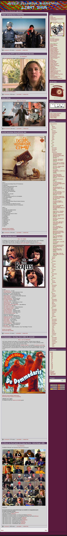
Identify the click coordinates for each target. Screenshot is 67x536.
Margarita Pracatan (8, 316)
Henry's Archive (54, 54)
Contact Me (53, 17)
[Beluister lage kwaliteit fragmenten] (10, 395)
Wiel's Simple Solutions (55, 113)
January (54, 266)
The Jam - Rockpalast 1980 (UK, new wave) (58, 160)
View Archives (53, 123)
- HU (52, 358)
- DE (52, 356)
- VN (52, 367)
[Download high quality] (7, 330)
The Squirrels (7, 290)
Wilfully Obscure (54, 71)
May (53, 137)
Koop (51, 59)
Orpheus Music (53, 48)
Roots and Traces (54, 63)
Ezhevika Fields (54, 68)
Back (2, 530)
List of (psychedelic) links (56, 78)
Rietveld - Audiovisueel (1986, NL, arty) (58, 215)
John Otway (6, 319)
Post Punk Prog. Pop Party (56, 74)
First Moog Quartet (8, 299)
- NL (22, 339)
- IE (51, 359)
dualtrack (52, 75)
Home (51, 16)
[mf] (15, 512)
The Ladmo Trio (7, 305)
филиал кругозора (54, 65)
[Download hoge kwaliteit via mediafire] (11, 396)
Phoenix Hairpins (54, 49)
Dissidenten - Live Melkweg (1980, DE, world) (57, 249)
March (53, 126)
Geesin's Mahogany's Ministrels (11, 304)
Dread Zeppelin (7, 326)
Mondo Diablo (53, 61)
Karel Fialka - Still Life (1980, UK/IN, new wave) (58, 254)
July (53, 135)
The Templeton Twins (9, 308)
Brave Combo (12, 313)
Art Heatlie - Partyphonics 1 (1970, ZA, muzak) (59, 170)
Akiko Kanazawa (7, 292)
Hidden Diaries (53, 64)
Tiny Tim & (6, 313)
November (54, 149)
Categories (53, 349)
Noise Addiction (54, 77)
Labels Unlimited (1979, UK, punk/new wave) (58, 246)
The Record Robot (54, 51)
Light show (52, 374)
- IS (51, 360)
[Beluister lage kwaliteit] (8, 228)
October (54, 130)
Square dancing (54, 52)
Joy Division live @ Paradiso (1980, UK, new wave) (58, 188)
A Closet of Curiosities (55, 53)
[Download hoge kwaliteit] (8, 229)
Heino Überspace (54, 73)
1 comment (5, 50)
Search (52, 378)
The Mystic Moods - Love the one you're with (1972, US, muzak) (59, 192)
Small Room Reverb (55, 57)
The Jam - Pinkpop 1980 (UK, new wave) (58, 167)
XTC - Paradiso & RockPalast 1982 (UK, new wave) (58, 227)
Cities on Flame (53, 58)
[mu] (18, 512)
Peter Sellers (7, 320)
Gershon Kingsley (8, 310)
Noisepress (53, 69)
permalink (18, 50)
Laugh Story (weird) (57, 239)
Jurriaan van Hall (25, 345)
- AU (52, 353)
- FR (52, 357)
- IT (51, 361)
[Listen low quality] (6, 329)
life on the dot (53, 56)
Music (18, 100)
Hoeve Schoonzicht (54, 114)
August (53, 133)
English (24, 238)
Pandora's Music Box (55, 76)
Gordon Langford (8, 323)
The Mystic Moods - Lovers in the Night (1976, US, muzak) (59, 183)
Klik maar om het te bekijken (9, 91)
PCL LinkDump (53, 47)
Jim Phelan (39, 243)
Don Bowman (7, 303)
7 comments (6, 333)
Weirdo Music (53, 44)
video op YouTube (17, 400)
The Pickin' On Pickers (9, 307)
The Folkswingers (8, 311)
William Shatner (7, 295)
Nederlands (24, 56)
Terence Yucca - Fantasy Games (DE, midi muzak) (58, 163)
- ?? (52, 369)
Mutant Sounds (53, 45)
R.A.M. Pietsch (7, 321)
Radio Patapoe (53, 116)
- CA (52, 355)
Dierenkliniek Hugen (55, 115)
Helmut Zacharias (8, 298)
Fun (21, 17)
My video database (54, 40)
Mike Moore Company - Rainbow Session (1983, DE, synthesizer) (58, 232)
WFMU (51, 46)
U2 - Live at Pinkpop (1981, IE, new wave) (57, 236)
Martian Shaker (53, 50)
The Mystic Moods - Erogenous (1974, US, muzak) (58, 202)
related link (25, 50)
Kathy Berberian (7, 302)
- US (52, 365)
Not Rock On (53, 62)
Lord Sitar (6, 300)
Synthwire (52, 66)
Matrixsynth (53, 67)
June (53, 136)
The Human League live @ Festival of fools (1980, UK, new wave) (59, 197)
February (54, 128)
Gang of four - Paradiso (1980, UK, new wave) (58, 212)
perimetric (52, 60)
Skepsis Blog (53, 117)
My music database (54, 39)
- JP (52, 362)
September (54, 132)
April (53, 139)
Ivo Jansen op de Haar (39, 345)
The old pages (53, 41)
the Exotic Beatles (25, 243)
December (54, 147)
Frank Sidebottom (8, 309)
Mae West (6, 325)
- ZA (52, 368)
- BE (52, 354)
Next (46, 530)
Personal (24, 100)
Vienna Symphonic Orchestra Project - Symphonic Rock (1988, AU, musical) (58, 155)
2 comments (6, 94)
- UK (52, 364)
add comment (6, 128)
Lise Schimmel (7, 58)
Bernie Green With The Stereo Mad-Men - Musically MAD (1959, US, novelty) (59, 207)
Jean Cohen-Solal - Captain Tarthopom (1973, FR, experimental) (58, 175)
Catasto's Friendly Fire (55, 70)
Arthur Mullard (7, 297)
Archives (52, 121)
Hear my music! (54, 22)
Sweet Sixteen (7, 318)
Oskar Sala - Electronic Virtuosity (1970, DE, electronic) (58, 223)
